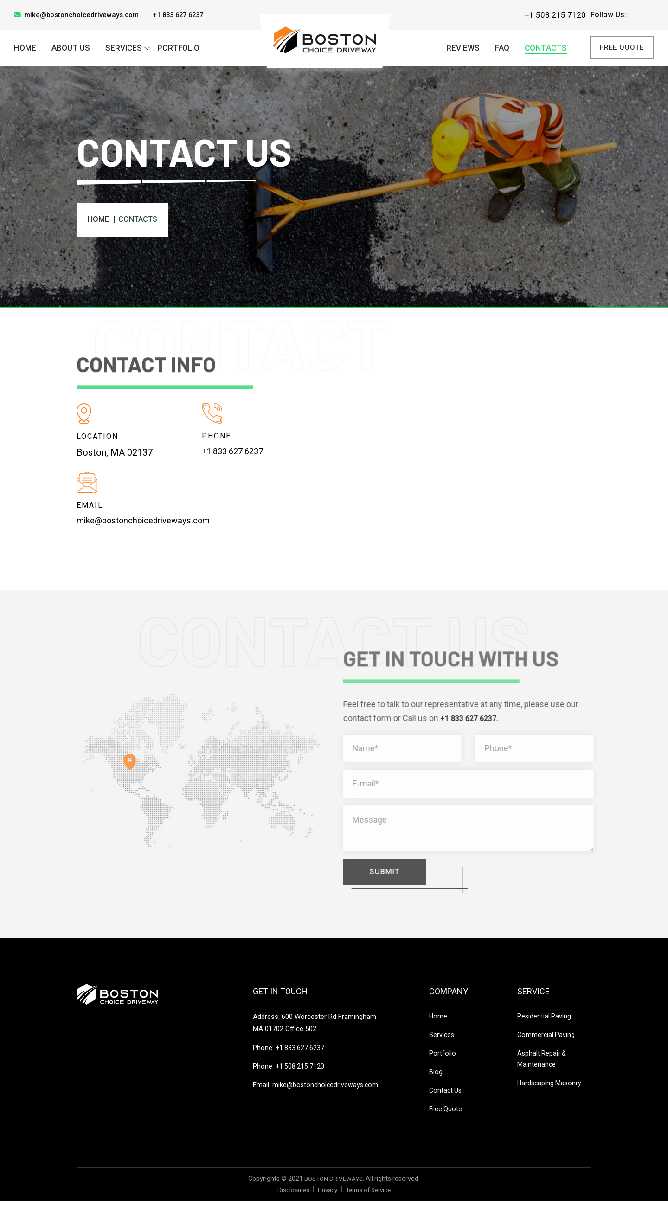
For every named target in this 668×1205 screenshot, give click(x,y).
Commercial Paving (546, 1039)
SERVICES (123, 48)
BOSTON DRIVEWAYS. (334, 1182)
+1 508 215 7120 (555, 14)
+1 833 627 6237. (478, 720)
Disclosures (290, 1193)
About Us (70, 48)
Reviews (463, 48)
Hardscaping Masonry (550, 1087)
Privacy (325, 1193)
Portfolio (442, 1057)
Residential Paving (544, 1020)
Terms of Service (370, 1193)
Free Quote (619, 48)
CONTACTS (546, 48)
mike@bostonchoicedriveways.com (80, 15)
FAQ (502, 48)
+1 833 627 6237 (188, 14)
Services (442, 1039)
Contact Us (446, 1094)
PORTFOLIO (178, 48)
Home (25, 48)
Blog (436, 1076)
